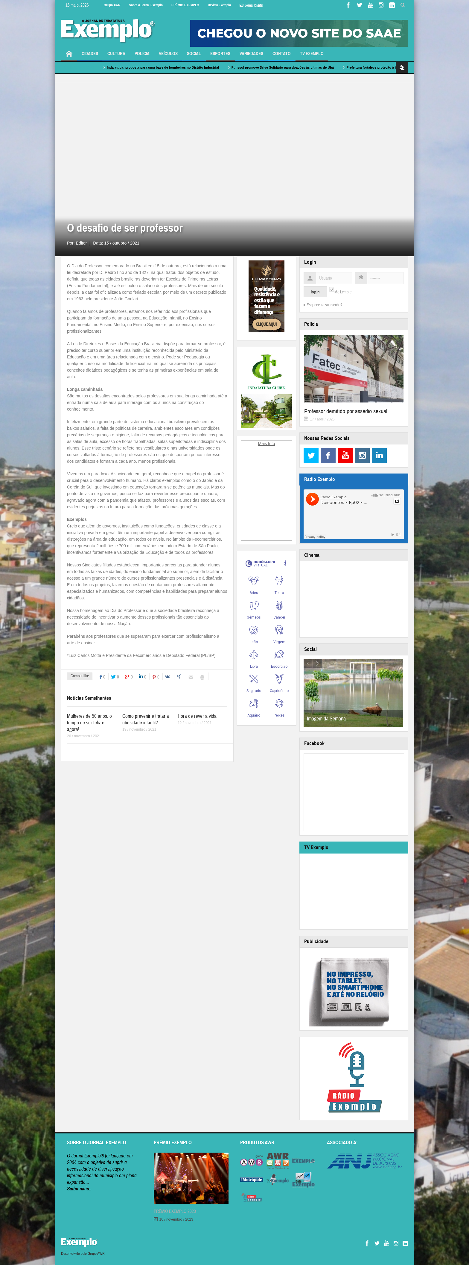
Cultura (116, 56)
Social (193, 56)
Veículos (168, 56)
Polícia (142, 56)
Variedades (251, 56)
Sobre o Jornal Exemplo (146, 5)
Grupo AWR (112, 5)
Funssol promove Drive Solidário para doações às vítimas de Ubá (309, 67)
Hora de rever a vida (197, 716)
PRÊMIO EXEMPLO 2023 (175, 1211)
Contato (281, 56)
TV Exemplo (312, 56)
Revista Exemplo (219, 5)
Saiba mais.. (79, 1189)
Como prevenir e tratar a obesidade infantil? (145, 719)
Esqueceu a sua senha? (324, 305)
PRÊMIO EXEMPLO (185, 5)
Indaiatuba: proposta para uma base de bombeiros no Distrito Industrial (189, 67)
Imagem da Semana (326, 718)
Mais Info (266, 443)
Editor (81, 243)
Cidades (90, 56)
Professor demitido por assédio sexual (345, 411)
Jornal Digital (251, 5)
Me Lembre (342, 292)
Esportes (220, 56)
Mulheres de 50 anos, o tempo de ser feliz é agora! (89, 722)
